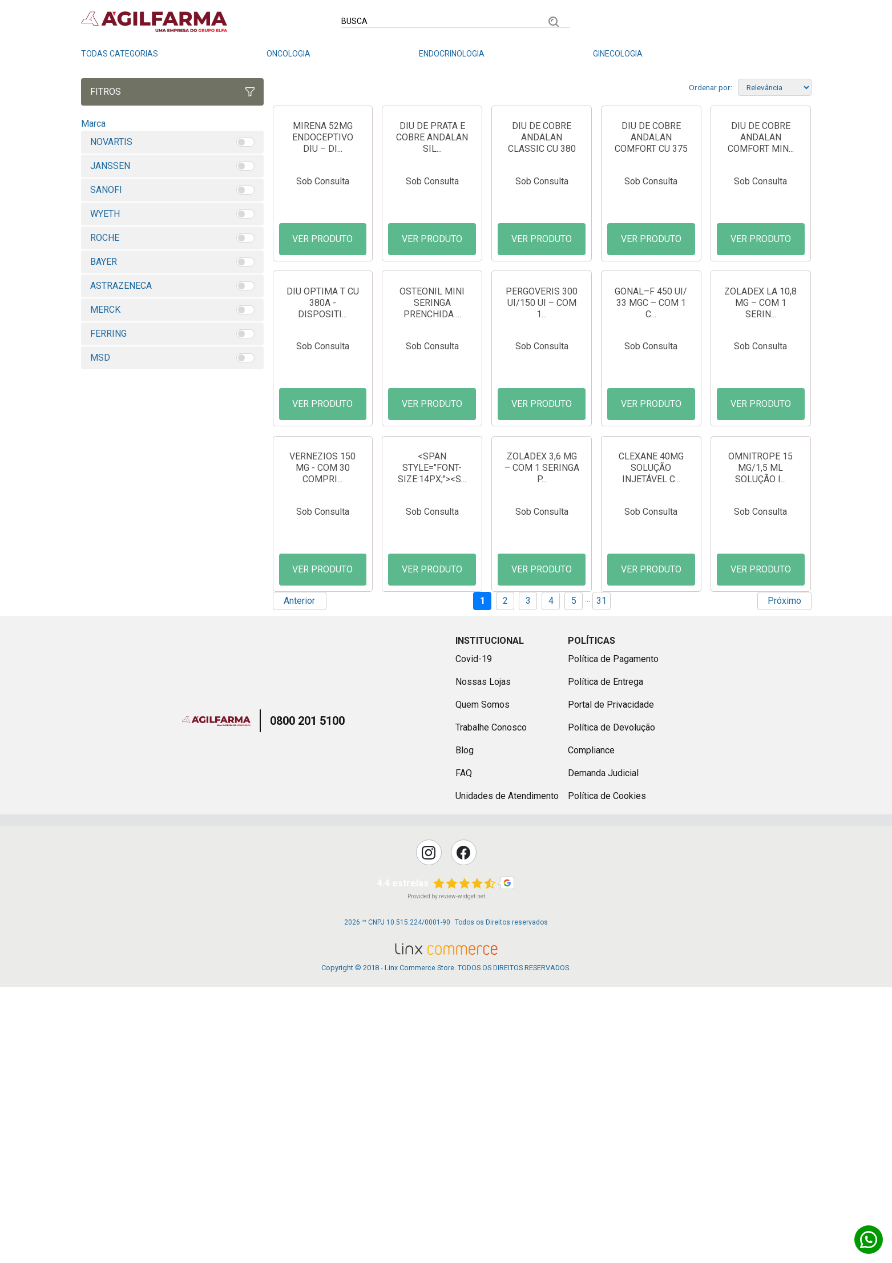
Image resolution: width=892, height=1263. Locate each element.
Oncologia (288, 53)
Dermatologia (782, 53)
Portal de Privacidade (611, 981)
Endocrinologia (452, 53)
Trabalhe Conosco (491, 1004)
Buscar (553, 22)
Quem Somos (482, 981)
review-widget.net (462, 1173)
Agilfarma (216, 997)
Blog (464, 1027)
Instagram (428, 1129)
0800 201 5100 (307, 997)
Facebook (463, 1129)
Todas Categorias (119, 53)
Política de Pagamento (613, 935)
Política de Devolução (611, 1004)
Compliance (591, 1027)
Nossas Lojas (483, 958)
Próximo (784, 877)
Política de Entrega (605, 958)
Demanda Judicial (603, 1049)
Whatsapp (868, 1239)
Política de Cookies (607, 1072)
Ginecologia (618, 53)
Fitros (172, 91)
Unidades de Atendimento (507, 1072)
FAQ (463, 1049)
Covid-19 (473, 935)
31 (601, 877)
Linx (154, 22)
